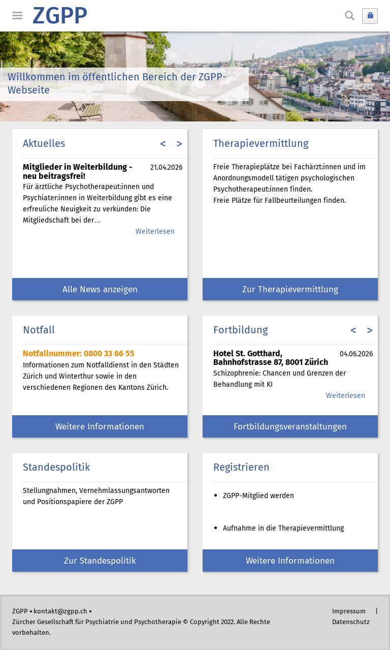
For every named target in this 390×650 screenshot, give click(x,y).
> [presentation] (179, 144)
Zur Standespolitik (100, 561)
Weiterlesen (155, 231)
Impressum (349, 611)
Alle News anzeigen (100, 290)
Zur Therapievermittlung (290, 290)
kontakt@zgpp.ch (60, 611)
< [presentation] (163, 144)
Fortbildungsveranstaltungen (290, 427)
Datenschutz (351, 622)
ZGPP (59, 17)
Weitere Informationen (99, 427)
